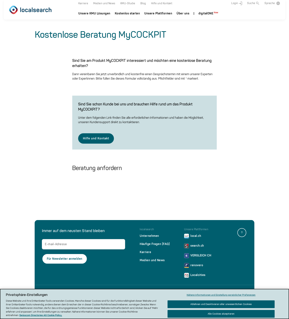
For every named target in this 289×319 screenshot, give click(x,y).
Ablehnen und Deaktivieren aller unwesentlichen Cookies (221, 304)
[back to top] (241, 232)
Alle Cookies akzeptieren (221, 313)
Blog (143, 3)
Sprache (269, 3)
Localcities (195, 276)
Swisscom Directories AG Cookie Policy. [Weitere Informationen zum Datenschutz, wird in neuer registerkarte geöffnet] (40, 315)
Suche (253, 3)
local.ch (192, 237)
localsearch (147, 229)
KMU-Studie (127, 3)
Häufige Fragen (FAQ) (155, 244)
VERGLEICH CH (197, 256)
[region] (144, 304)
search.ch (194, 246)
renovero (193, 266)
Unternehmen (149, 236)
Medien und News (104, 3)
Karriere (83, 3)
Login (236, 3)
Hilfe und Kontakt (161, 3)
